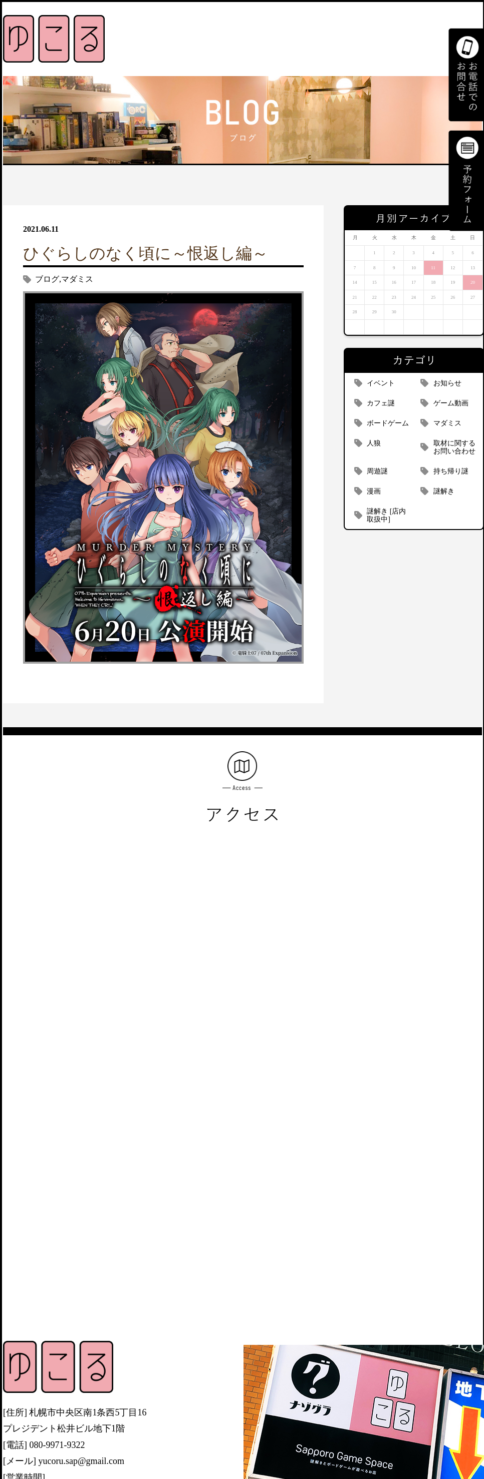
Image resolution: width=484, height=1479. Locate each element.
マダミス (77, 279)
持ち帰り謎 (450, 471)
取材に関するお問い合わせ (454, 447)
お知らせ (447, 383)
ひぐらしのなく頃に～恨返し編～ (145, 253)
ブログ (47, 279)
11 (433, 267)
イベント (381, 383)
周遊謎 (377, 471)
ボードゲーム (388, 423)
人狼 (374, 443)
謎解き (443, 491)
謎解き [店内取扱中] (386, 515)
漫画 (374, 491)
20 (472, 282)
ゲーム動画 (450, 403)
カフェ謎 (381, 403)
